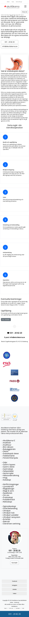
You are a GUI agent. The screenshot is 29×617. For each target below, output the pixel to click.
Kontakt (14, 563)
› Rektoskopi (7, 501)
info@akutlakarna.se (9, 46)
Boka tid (24, 12)
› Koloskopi (6, 480)
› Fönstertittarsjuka (10, 458)
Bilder (8, 1)
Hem (5, 608)
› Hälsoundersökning (10, 475)
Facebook (14, 581)
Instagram (14, 585)
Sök (23, 608)
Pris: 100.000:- (6, 319)
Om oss (11, 608)
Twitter (14, 593)
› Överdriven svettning (11, 523)
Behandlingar (19, 1)
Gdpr (13, 1)
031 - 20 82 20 (14, 614)
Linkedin (14, 589)
